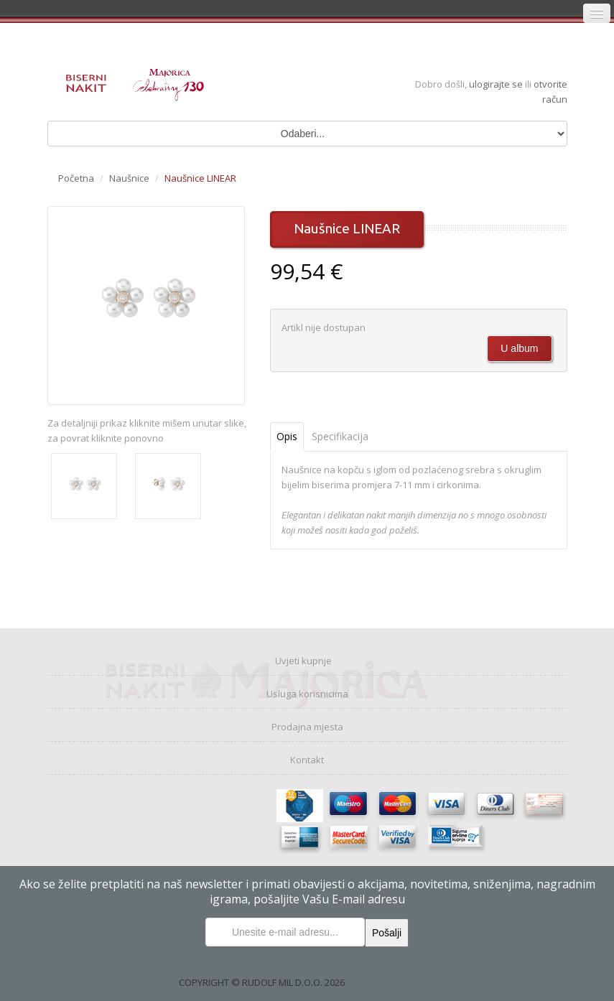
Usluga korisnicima (307, 693)
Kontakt (307, 759)
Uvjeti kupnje (303, 660)
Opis (286, 436)
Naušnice (129, 178)
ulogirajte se (497, 84)
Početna (76, 178)
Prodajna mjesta (307, 726)
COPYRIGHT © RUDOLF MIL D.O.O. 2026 (262, 982)
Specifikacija (340, 436)
